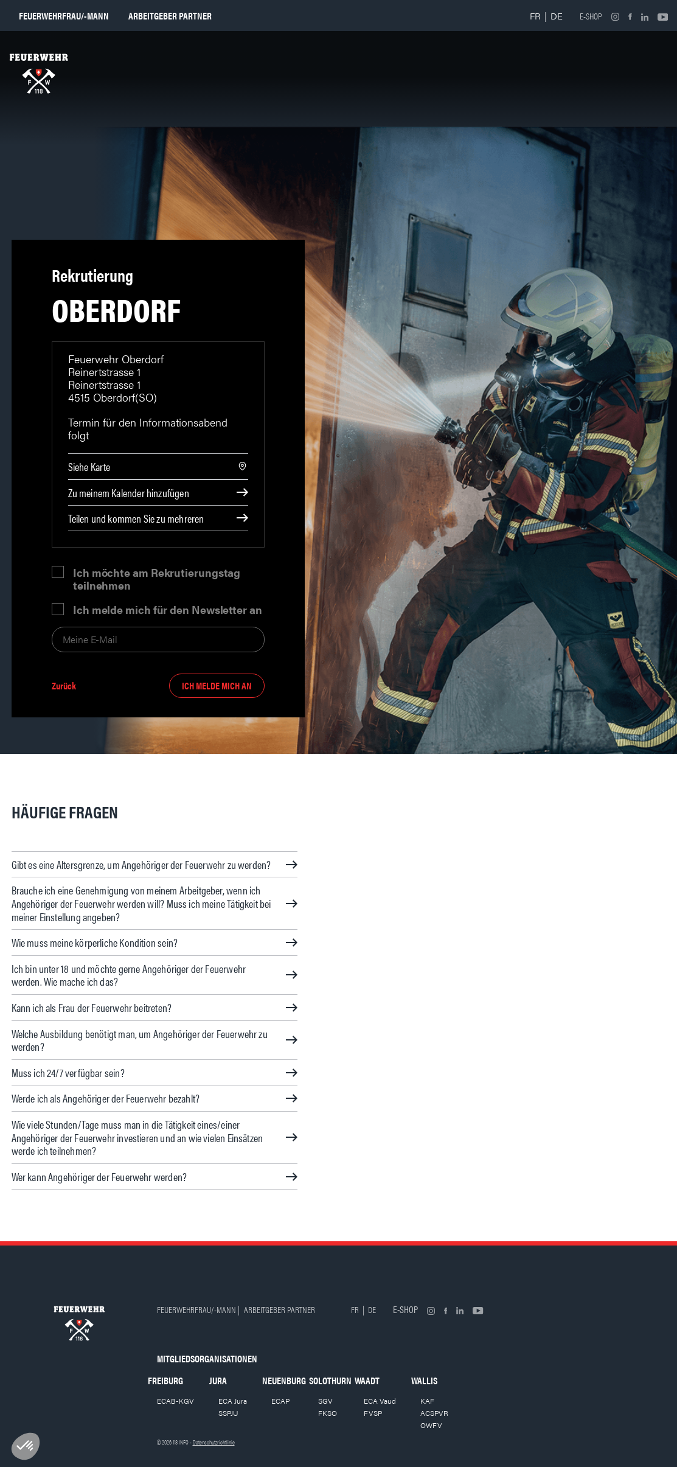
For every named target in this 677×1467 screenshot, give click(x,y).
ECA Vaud (380, 1400)
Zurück (64, 686)
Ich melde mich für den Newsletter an (167, 609)
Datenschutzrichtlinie (214, 1442)
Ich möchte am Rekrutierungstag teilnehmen (156, 578)
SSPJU (228, 1412)
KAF (427, 1400)
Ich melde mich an (217, 685)
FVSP (373, 1412)
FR (535, 15)
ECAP (280, 1400)
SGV (325, 1400)
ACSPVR (434, 1412)
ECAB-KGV (175, 1400)
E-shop (591, 15)
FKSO (327, 1412)
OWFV (431, 1425)
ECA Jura (232, 1400)
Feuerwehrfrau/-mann (64, 16)
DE (556, 15)
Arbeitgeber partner (170, 16)
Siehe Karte (89, 466)
